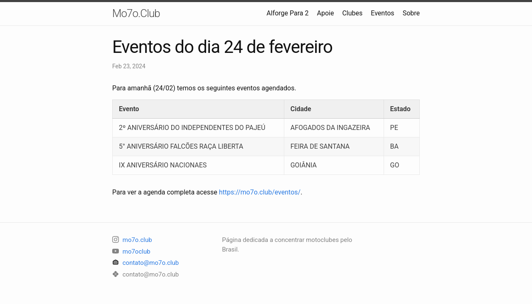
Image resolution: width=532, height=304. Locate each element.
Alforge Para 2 (287, 13)
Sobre (411, 13)
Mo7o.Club (136, 13)
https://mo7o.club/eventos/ (259, 192)
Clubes (352, 13)
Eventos (382, 13)
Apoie (325, 13)
